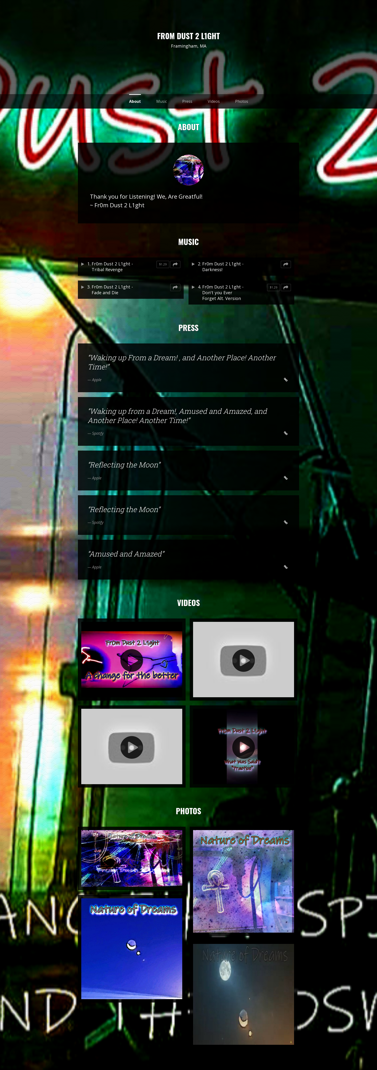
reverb (188, 57)
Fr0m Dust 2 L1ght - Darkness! (223, 266)
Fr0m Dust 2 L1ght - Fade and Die (112, 289)
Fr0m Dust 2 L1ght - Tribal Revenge (112, 266)
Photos (241, 101)
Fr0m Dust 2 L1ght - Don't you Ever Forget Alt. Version (223, 292)
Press (187, 101)
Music (161, 101)
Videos (214, 101)
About (135, 101)
